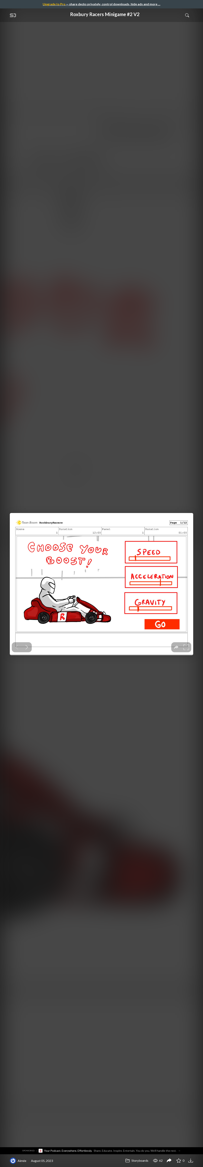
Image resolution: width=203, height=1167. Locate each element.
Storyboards (136, 1160)
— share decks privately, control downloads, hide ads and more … (101, 4)
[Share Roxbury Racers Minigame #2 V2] (169, 1160)
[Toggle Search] (187, 15)
